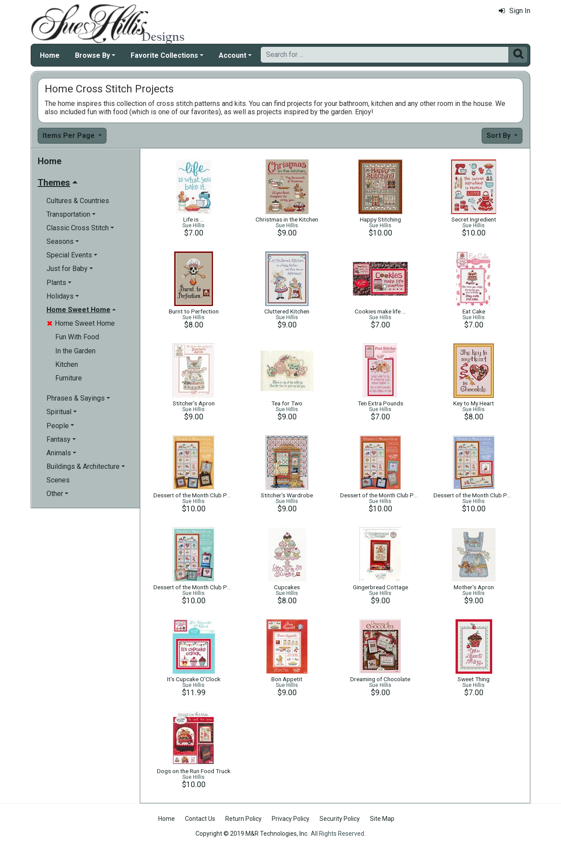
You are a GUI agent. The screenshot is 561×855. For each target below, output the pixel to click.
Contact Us (200, 818)
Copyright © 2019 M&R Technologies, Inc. (252, 833)
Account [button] (232, 55)
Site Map (382, 818)
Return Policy (243, 818)
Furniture (68, 378)
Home (50, 55)
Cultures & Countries (77, 201)
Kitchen (66, 364)
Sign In (514, 11)
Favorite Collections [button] (164, 55)
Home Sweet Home (81, 323)
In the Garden (75, 351)
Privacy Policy (290, 818)
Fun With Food (77, 337)
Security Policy (340, 818)
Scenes (58, 480)
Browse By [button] (92, 55)
